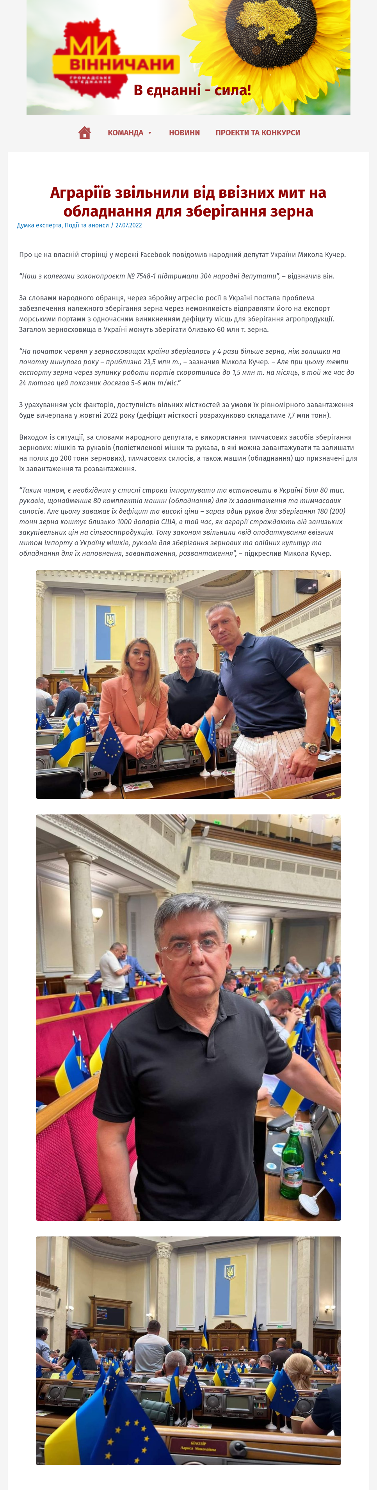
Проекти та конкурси (258, 132)
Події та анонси (88, 225)
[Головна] (84, 132)
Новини (184, 132)
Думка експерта (39, 225)
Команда (130, 132)
